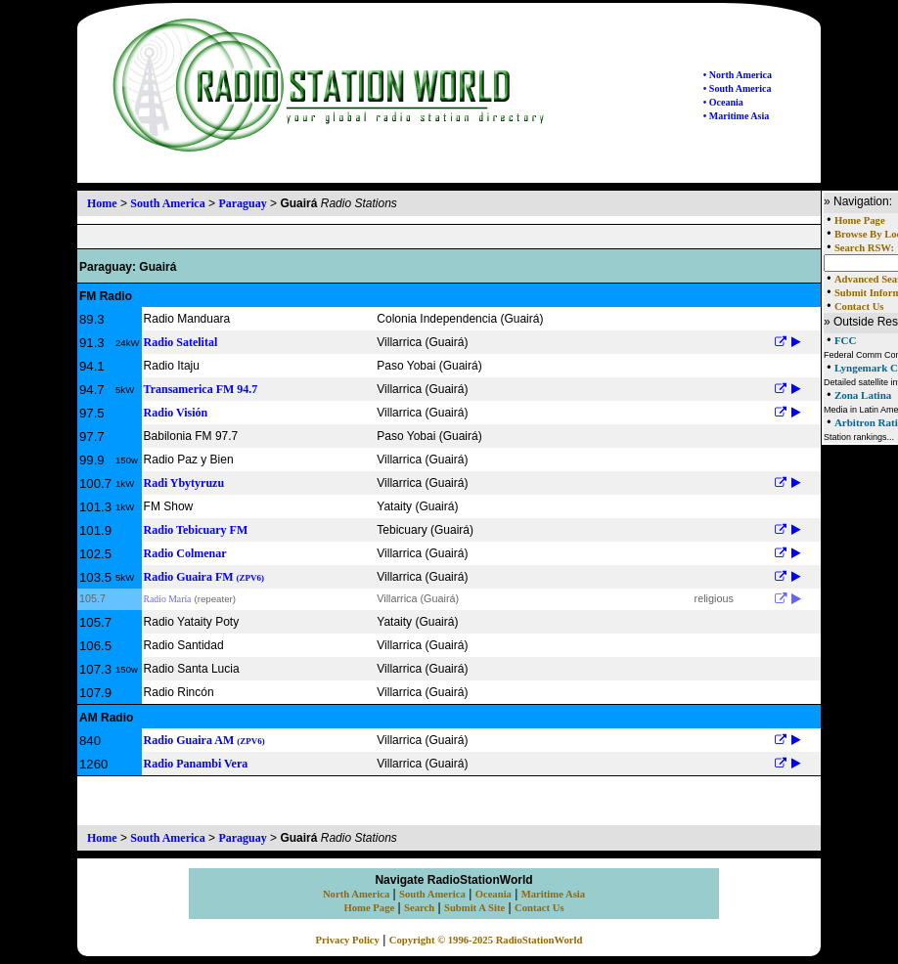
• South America (737, 88)
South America (167, 203)
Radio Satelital (181, 342)
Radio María (168, 598)
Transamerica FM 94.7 (201, 389)
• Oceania (723, 102)
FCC (845, 340)
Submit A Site (474, 907)
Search (419, 907)
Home (102, 203)
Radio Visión (176, 412)
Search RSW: (864, 247)
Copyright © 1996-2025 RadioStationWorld (486, 940)
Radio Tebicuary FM (196, 530)
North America (356, 894)
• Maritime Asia (736, 115)
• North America (737, 74)
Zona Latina (862, 395)
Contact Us (859, 306)
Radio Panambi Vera (196, 763)
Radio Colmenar (185, 553)
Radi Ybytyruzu (184, 483)
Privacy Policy (348, 940)
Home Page (859, 220)
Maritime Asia (553, 894)
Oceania (493, 894)
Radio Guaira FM (204, 577)
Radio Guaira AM (204, 740)
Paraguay (242, 203)
